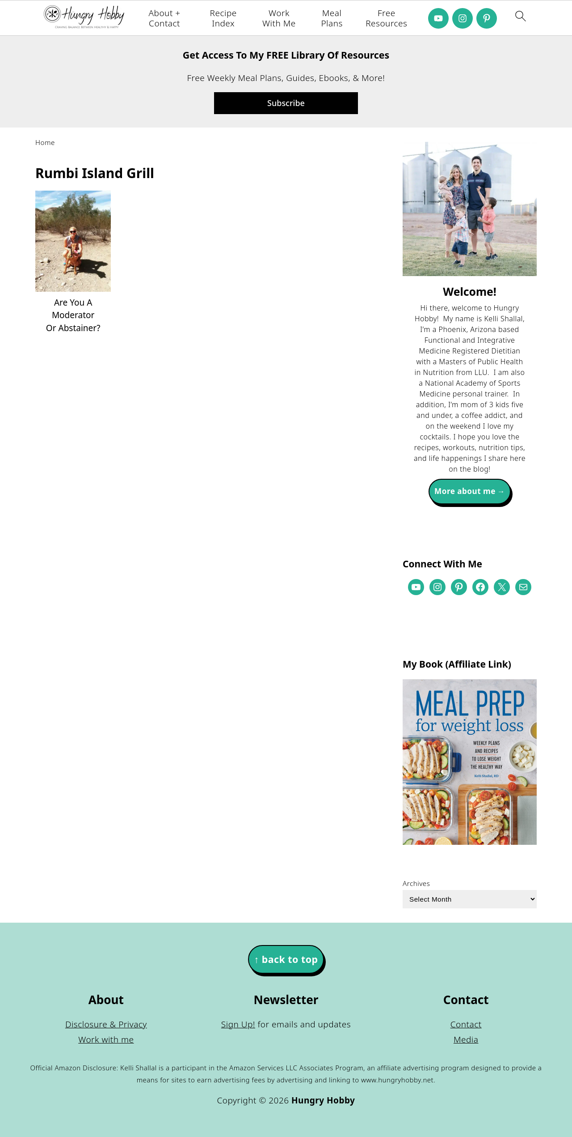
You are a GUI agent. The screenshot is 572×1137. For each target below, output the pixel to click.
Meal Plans (331, 18)
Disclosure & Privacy (106, 1024)
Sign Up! (238, 1024)
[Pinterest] (486, 18)
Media (466, 1039)
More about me (465, 491)
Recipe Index (223, 18)
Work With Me (279, 18)
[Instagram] (462, 18)
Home (45, 142)
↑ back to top (286, 959)
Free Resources (386, 18)
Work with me (106, 1039)
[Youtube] (438, 18)
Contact (466, 1024)
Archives (416, 883)
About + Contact (164, 18)
